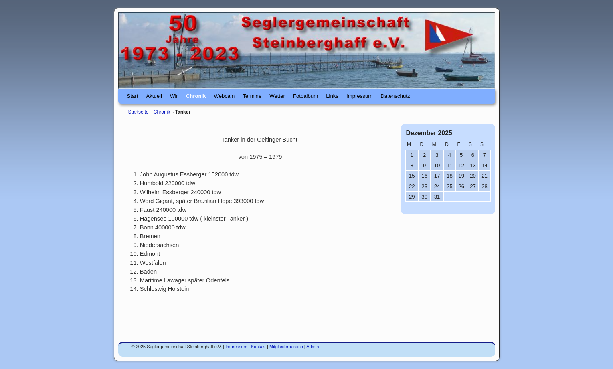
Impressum (359, 96)
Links (332, 96)
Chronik (196, 96)
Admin (312, 346)
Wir (174, 96)
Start (132, 96)
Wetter (277, 96)
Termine (252, 96)
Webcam (224, 96)
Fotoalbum (305, 96)
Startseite (138, 112)
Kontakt (258, 346)
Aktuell (154, 96)
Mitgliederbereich (286, 346)
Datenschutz (395, 96)
